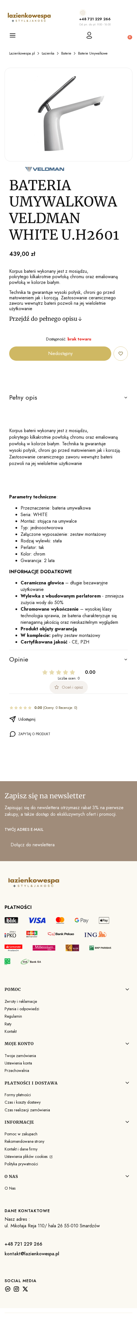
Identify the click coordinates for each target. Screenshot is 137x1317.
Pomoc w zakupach (21, 1134)
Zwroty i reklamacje (21, 1001)
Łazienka (48, 53)
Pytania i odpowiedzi (22, 1009)
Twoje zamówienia (20, 1056)
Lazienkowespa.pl (22, 53)
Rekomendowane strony (24, 1141)
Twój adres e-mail (24, 829)
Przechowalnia (17, 1070)
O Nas (10, 1188)
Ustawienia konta (18, 1063)
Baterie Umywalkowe (93, 53)
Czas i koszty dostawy (23, 1102)
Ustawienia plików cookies (27, 1156)
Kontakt (11, 1031)
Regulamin (13, 1016)
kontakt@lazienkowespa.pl (32, 1253)
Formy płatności (18, 1095)
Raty (8, 1024)
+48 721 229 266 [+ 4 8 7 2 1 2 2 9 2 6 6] (95, 19)
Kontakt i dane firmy (21, 1149)
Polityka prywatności (21, 1164)
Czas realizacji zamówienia (27, 1110)
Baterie (66, 53)
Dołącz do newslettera (33, 844)
